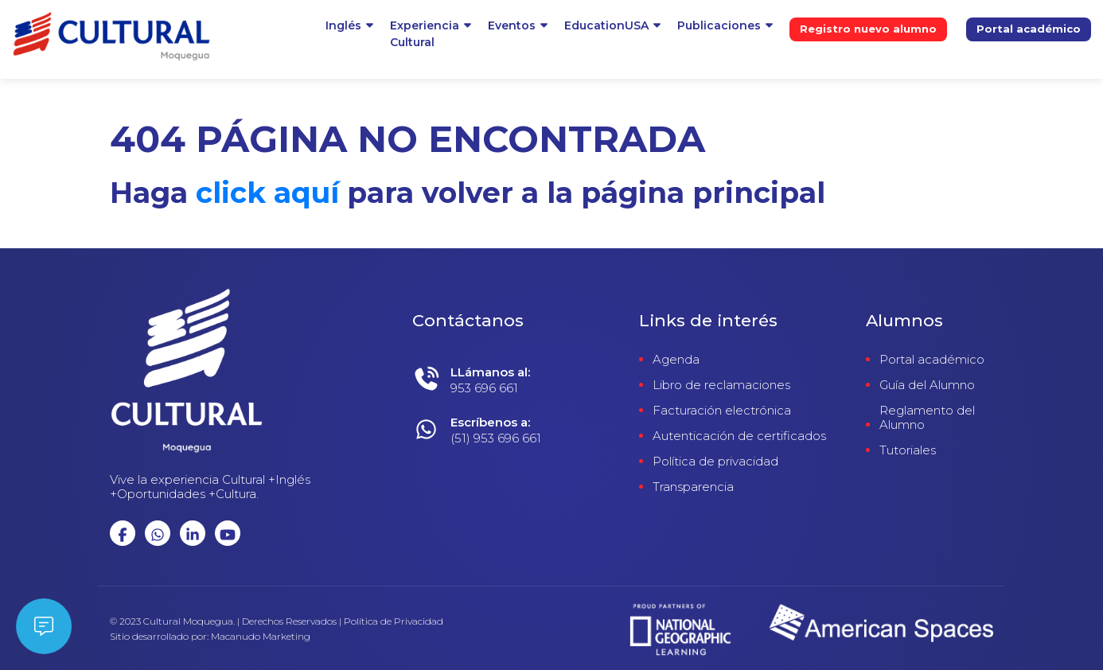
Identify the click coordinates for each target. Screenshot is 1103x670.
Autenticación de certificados (739, 436)
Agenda (676, 360)
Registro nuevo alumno (868, 28)
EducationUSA (606, 25)
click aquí (267, 192)
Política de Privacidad (393, 621)
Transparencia (693, 487)
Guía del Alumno (927, 385)
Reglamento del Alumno (927, 417)
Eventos (512, 25)
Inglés (343, 25)
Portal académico (1028, 28)
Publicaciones (719, 25)
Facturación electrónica (722, 410)
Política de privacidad (715, 461)
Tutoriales (907, 450)
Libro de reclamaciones (721, 385)
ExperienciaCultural (424, 33)
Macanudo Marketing (260, 636)
